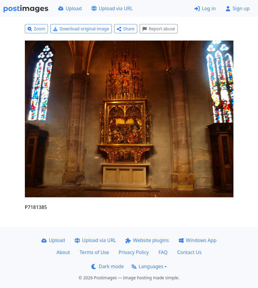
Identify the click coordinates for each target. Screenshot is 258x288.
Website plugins (147, 240)
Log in (205, 8)
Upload (70, 8)
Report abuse (158, 29)
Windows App (198, 240)
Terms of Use (94, 252)
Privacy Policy (134, 252)
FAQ (163, 252)
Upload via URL (112, 8)
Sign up (237, 8)
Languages (147, 266)
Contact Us (189, 252)
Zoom (37, 29)
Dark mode (107, 266)
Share (126, 29)
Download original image (81, 29)
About (63, 252)
